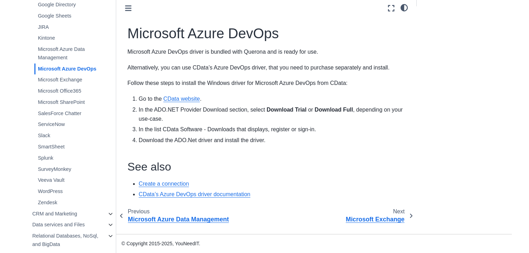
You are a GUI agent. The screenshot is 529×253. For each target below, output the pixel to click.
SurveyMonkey (54, 169)
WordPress (50, 191)
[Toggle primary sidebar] (128, 8)
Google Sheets (54, 16)
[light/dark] (404, 7)
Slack (44, 135)
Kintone (46, 38)
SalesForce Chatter (59, 113)
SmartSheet (51, 146)
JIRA (43, 27)
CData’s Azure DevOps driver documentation (194, 194)
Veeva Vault (51, 180)
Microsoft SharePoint (61, 102)
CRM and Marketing (54, 214)
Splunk (45, 158)
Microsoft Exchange (60, 79)
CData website (181, 99)
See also (432, 21)
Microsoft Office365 (59, 91)
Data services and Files (58, 224)
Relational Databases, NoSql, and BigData (65, 240)
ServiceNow (51, 124)
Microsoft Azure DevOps (67, 69)
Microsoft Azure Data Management (61, 53)
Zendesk (47, 202)
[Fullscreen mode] (391, 8)
